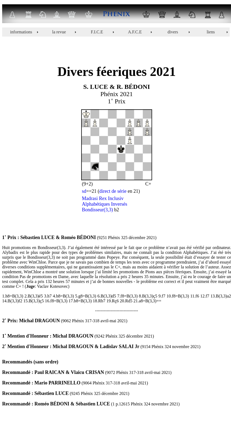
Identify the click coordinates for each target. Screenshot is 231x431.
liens (211, 32)
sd (84, 191)
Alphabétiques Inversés (104, 204)
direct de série (112, 191)
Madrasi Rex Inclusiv (103, 198)
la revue (59, 32)
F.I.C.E (97, 32)
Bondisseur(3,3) (97, 209)
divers (173, 32)
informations (21, 32)
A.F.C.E (135, 32)
